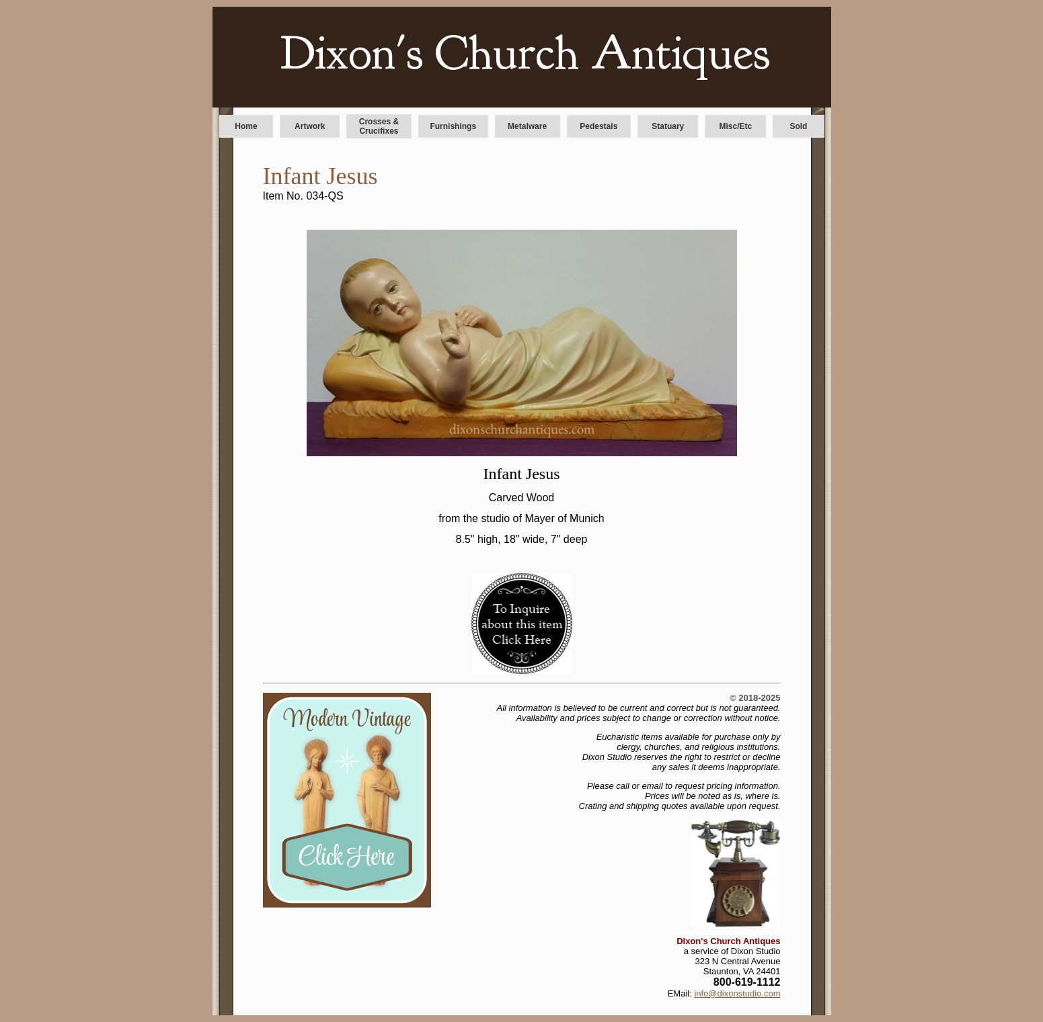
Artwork (310, 126)
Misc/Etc (736, 126)
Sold (798, 126)
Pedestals (598, 126)
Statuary (668, 126)
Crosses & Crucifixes (379, 126)
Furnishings (453, 126)
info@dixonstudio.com (737, 993)
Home (246, 126)
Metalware (527, 126)
